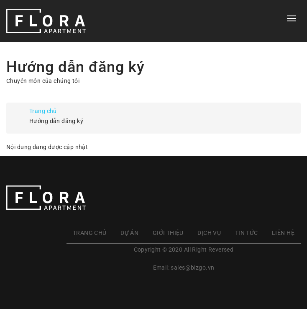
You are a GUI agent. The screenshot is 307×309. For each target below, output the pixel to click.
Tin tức (246, 232)
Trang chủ (43, 111)
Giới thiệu (168, 232)
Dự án (129, 232)
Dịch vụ (209, 232)
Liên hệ (283, 232)
